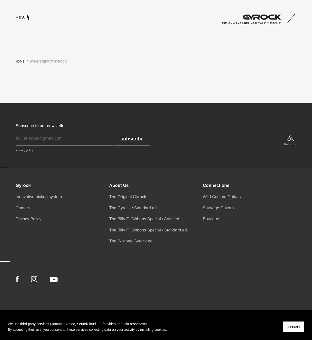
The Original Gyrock (127, 196)
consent (293, 327)
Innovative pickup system (39, 196)
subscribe (131, 138)
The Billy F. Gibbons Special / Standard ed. (148, 230)
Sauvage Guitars (218, 208)
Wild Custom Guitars (222, 196)
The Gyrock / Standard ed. (133, 208)
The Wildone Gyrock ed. (131, 241)
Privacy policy (24, 150)
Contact (23, 208)
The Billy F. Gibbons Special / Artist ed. (144, 219)
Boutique (211, 219)
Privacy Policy (28, 219)
